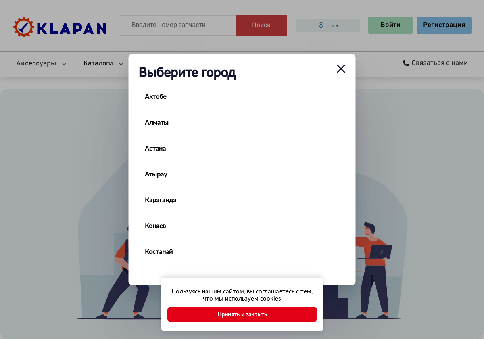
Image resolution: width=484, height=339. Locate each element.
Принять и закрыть (242, 314)
